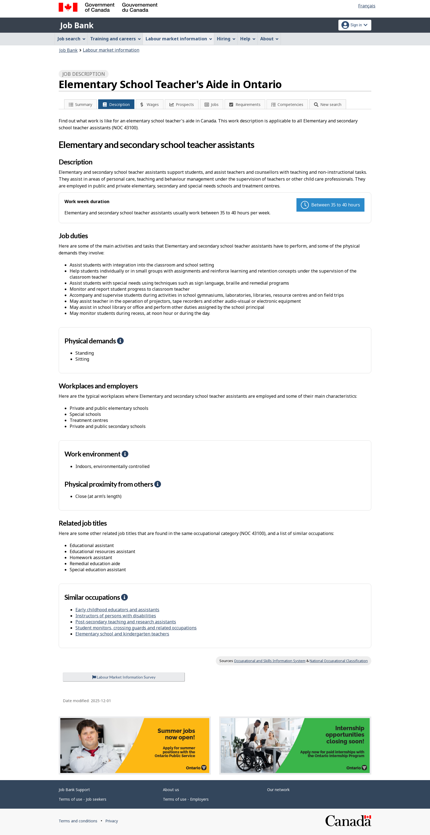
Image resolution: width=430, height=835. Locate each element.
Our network (278, 789)
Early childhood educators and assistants (117, 610)
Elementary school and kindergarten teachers (122, 634)
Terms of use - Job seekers (82, 799)
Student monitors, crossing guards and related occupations (136, 628)
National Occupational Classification (339, 660)
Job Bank (77, 25)
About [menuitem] (269, 39)
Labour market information (111, 50)
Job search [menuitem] (72, 39)
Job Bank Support (74, 789)
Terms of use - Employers (186, 799)
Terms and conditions (78, 820)
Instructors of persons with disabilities (115, 616)
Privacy (111, 820)
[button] (120, 341)
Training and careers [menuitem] (115, 39)
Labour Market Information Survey (123, 677)
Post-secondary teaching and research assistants (125, 622)
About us (171, 789)
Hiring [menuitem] (226, 39)
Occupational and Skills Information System (269, 660)
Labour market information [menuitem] (179, 39)
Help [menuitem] (248, 39)
